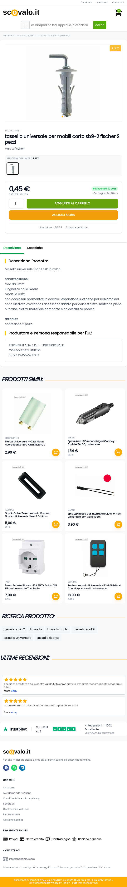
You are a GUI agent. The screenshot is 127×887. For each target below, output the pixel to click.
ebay (14, 691)
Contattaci (118, 2)
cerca (99, 25)
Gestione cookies (13, 819)
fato (7, 582)
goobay (71, 437)
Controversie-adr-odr (16, 809)
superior (72, 582)
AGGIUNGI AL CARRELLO (72, 203)
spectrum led (12, 438)
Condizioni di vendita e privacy (21, 798)
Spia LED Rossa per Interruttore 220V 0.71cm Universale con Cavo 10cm (94, 515)
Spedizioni (102, 2)
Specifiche (35, 248)
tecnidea (9, 509)
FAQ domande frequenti (17, 793)
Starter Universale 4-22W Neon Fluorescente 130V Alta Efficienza (25, 443)
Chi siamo (86, 2)
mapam (71, 510)
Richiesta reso (11, 814)
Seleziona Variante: (23, 158)
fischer (19, 149)
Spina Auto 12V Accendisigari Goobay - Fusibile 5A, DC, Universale (92, 442)
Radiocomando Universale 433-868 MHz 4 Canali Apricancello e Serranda (94, 587)
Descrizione (12, 248)
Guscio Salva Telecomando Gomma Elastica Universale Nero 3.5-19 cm (27, 514)
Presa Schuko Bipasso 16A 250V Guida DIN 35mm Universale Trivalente (31, 587)
